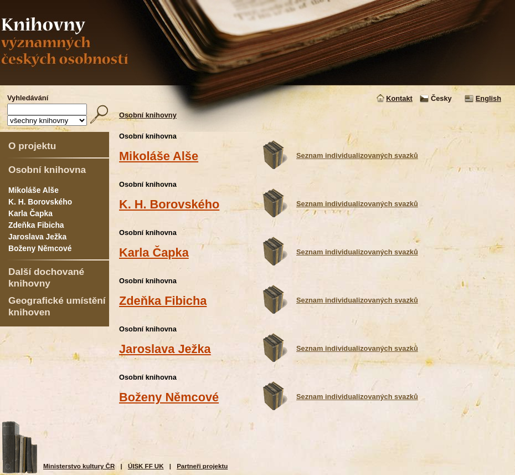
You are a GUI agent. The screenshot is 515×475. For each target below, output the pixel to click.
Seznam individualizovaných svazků (357, 155)
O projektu (32, 145)
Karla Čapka (30, 213)
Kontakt (399, 98)
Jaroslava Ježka (37, 236)
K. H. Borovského (40, 201)
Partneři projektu (202, 466)
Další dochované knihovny (46, 277)
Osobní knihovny (148, 115)
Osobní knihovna (47, 169)
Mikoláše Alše (33, 190)
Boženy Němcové (39, 248)
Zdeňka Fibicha (36, 225)
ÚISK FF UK (146, 466)
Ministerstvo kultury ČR (79, 466)
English (488, 98)
